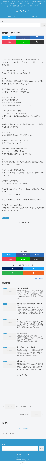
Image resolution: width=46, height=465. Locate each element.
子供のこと (5, 217)
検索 (1, 21)
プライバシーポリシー (23, 457)
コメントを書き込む (23, 429)
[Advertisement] (23, 51)
